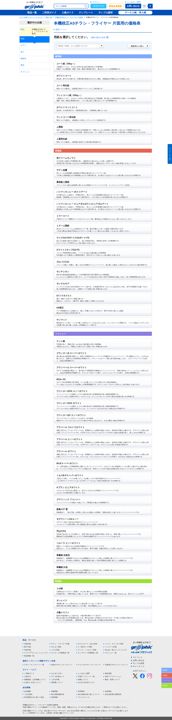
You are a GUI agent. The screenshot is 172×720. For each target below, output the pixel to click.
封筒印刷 (27, 650)
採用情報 (54, 697)
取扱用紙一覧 (29, 656)
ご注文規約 (28, 694)
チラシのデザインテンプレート (89, 665)
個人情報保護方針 (57, 694)
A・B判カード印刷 (85, 647)
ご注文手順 (55, 679)
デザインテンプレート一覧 (34, 665)
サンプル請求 (138, 663)
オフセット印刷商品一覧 (60, 653)
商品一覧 (49, 17)
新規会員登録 (115, 6)
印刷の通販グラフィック (32, 711)
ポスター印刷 (56, 647)
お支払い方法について (32, 682)
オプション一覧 (111, 653)
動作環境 (108, 673)
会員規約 (108, 691)
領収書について (57, 682)
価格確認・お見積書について (35, 679)
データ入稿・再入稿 (135, 12)
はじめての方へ (57, 673)
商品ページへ (61, 29)
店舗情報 (54, 691)
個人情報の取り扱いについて (89, 694)
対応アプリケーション (113, 676)
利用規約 (81, 691)
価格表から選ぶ (137, 46)
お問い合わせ (133, 6)
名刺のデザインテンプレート (62, 665)
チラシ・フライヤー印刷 (60, 644)
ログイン (96, 2)
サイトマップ (138, 666)
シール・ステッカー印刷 (114, 644)
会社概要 (27, 691)
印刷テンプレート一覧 (86, 676)
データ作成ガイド (57, 676)
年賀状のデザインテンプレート (116, 665)
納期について (83, 679)
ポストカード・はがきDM (87, 644)
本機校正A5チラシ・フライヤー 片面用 (69, 17)
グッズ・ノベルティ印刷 (87, 650)
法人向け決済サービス (86, 682)
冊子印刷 (27, 647)
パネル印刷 (55, 650)
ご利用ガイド (29, 673)
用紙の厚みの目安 (98, 37)
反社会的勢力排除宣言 (113, 694)
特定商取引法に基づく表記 (34, 697)
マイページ (98, 6)
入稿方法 (27, 676)
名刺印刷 (27, 644)
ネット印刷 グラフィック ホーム (30, 17)
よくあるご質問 (134, 2)
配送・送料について (112, 679)
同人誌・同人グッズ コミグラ (116, 650)
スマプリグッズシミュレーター (36, 653)
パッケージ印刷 (111, 647)
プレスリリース (84, 697)
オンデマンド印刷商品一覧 (88, 653)
